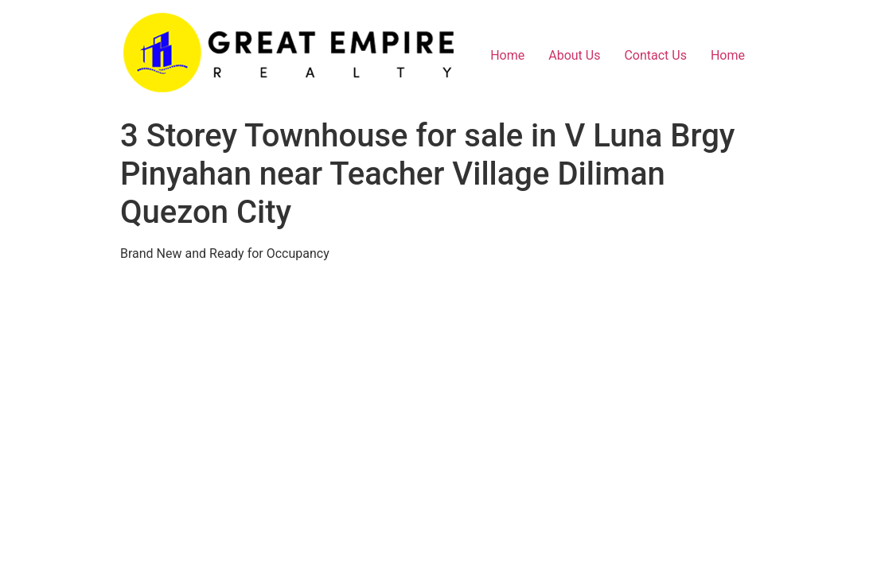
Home (507, 55)
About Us (574, 55)
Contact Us (655, 55)
